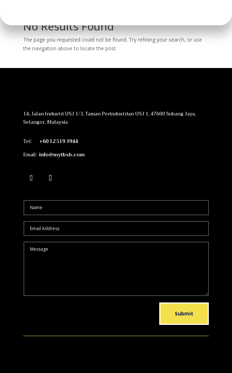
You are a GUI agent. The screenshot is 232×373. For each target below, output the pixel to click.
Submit (184, 313)
